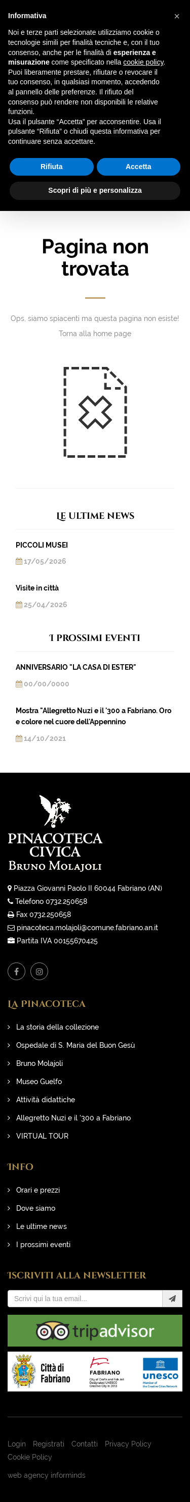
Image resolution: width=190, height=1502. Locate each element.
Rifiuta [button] (52, 167)
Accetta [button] (138, 167)
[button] (177, 16)
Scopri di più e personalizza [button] (94, 190)
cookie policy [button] (143, 62)
